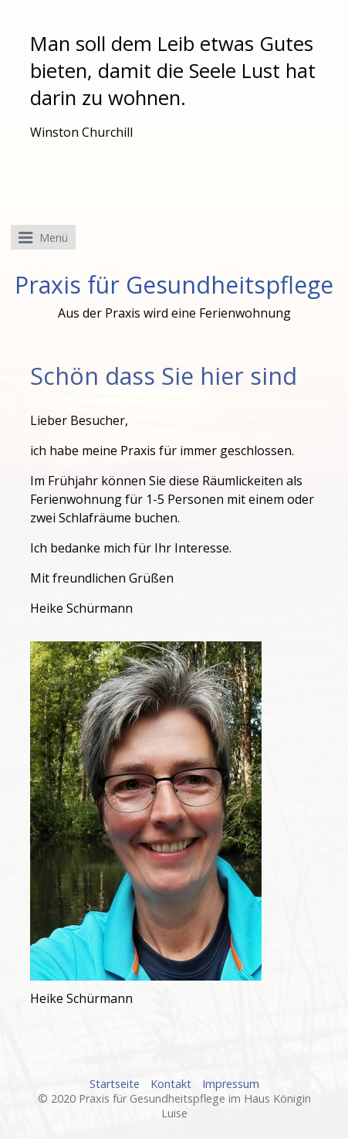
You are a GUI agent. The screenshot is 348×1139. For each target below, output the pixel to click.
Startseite (115, 1083)
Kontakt (170, 1083)
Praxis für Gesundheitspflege (174, 285)
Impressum (230, 1083)
